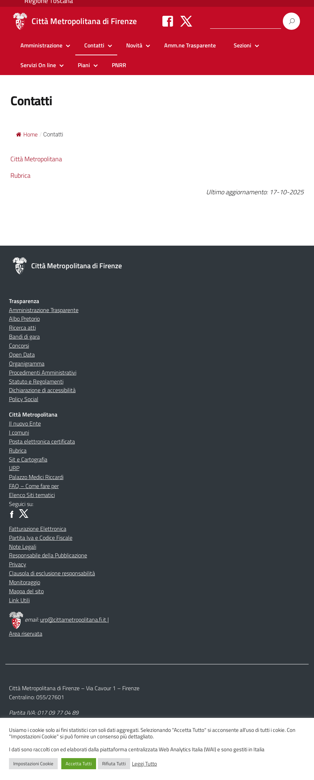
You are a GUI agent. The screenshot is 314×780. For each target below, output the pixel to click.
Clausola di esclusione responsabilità (52, 573)
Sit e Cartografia (28, 459)
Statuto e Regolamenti (36, 381)
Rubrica (20, 175)
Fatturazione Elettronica (37, 528)
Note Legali (22, 546)
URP (14, 468)
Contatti (94, 45)
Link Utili (19, 600)
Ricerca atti (22, 327)
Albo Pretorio (24, 318)
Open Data (22, 354)
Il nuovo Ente (25, 423)
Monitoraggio (24, 582)
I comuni (19, 432)
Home (27, 134)
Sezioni (242, 45)
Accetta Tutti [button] (79, 763)
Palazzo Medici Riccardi (36, 477)
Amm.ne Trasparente (190, 45)
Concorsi (19, 345)
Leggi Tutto (144, 764)
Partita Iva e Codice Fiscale (40, 537)
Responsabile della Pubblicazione (48, 555)
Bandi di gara (24, 336)
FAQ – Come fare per (34, 486)
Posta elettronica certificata (42, 441)
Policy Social (23, 399)
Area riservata (25, 633)
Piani (84, 65)
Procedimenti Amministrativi (42, 372)
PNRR (119, 65)
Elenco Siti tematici (32, 495)
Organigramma (26, 363)
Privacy (17, 564)
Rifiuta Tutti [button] (114, 763)
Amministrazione (41, 45)
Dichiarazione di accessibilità (42, 390)
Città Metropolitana (36, 159)
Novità (134, 45)
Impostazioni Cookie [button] (33, 763)
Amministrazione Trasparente (43, 310)
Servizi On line (38, 65)
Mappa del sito (26, 591)
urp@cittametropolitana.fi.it (74, 619)
